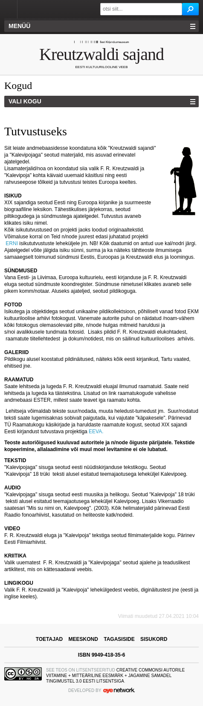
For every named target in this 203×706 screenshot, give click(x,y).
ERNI (12, 243)
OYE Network (119, 690)
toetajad (49, 639)
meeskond (83, 639)
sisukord (153, 639)
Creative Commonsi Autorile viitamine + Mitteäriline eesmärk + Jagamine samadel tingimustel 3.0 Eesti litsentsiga (115, 675)
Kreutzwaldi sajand (101, 54)
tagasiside (119, 639)
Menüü (19, 26)
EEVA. (97, 431)
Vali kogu (25, 101)
